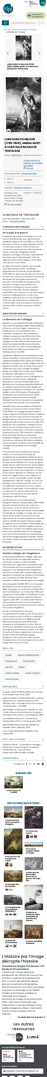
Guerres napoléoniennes (28, 655)
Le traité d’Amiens (28, 244)
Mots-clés (8, 648)
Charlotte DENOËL (17, 221)
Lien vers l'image (14, 204)
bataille (8, 655)
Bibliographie (10, 686)
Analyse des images (15, 313)
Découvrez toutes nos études (24, 29)
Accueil (7, 29)
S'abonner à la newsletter (37, 15)
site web (29, 168)
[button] (39, 53)
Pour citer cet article (14, 739)
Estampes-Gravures (22, 187)
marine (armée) (32, 673)
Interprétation (12, 547)
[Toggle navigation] (5, 22)
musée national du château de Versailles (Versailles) (33, 163)
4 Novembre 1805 (29, 173)
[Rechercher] (24, 22)
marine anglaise (12, 673)
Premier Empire (12, 679)
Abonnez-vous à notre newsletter (20, 1071)
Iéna (6, 594)
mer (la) (9, 667)
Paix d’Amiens (29, 661)
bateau (22, 667)
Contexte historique (16, 226)
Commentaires (11, 757)
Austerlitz (13, 589)
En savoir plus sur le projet (30, 1017)
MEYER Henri (17, 155)
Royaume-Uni (11, 661)
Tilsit (5, 599)
